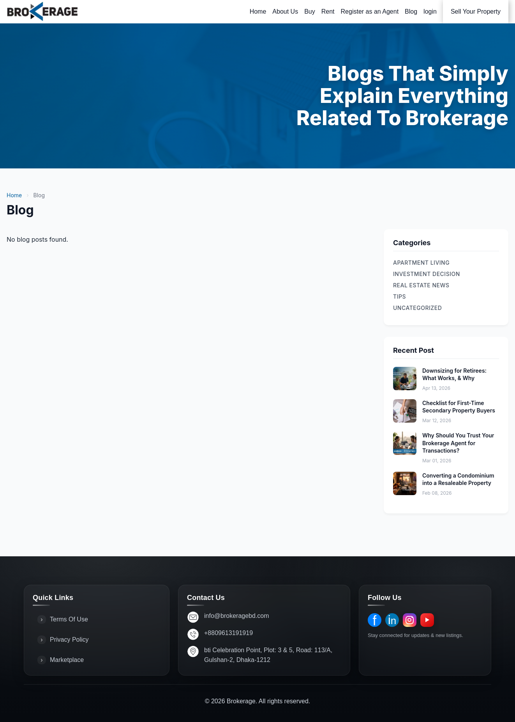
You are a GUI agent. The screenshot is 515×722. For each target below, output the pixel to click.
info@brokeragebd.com (236, 615)
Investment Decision (426, 274)
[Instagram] (409, 620)
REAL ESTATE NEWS (421, 285)
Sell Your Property (476, 11)
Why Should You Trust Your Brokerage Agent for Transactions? (458, 443)
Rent (328, 11)
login (430, 11)
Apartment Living (421, 262)
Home (258, 11)
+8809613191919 (228, 633)
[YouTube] (427, 620)
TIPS (399, 296)
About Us (285, 11)
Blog (411, 11)
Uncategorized (417, 307)
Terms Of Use (62, 619)
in (392, 620)
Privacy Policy (63, 639)
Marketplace (60, 660)
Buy (309, 11)
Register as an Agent (370, 11)
